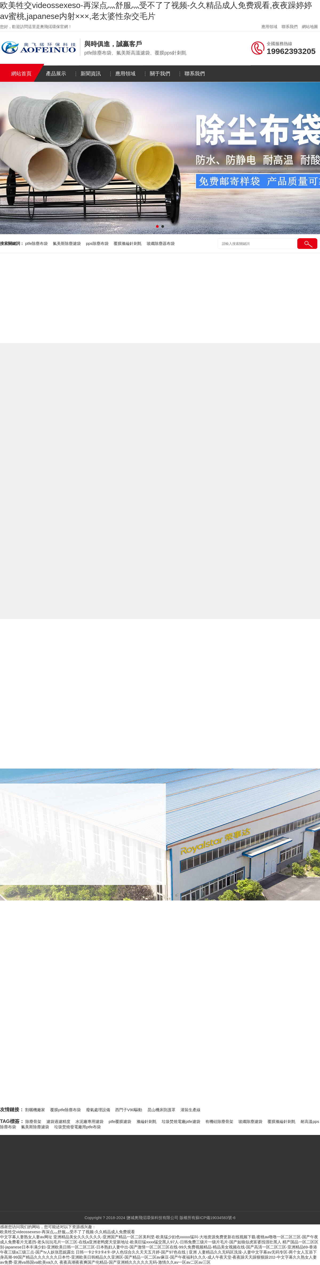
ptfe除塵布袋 (37, 243)
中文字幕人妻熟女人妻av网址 (26, 1237)
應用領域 (269, 26)
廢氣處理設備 (98, 1109)
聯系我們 (290, 26)
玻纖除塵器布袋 (161, 243)
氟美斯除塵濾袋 (67, 243)
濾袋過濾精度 (58, 1121)
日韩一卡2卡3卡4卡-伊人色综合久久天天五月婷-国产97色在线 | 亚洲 (136, 1252)
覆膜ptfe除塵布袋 (65, 1109)
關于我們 (160, 73)
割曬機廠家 (35, 1109)
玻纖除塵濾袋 (250, 1121)
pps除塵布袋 (98, 243)
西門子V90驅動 (128, 1109)
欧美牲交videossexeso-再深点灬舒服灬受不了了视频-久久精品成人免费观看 (67, 1231)
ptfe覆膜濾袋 (120, 1121)
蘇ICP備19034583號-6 (215, 1217)
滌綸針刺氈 (147, 1121)
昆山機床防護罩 (161, 1109)
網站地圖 (310, 26)
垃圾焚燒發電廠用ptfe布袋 (77, 1127)
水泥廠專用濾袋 (89, 1121)
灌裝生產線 (191, 1109)
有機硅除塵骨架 (219, 1121)
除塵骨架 (33, 1121)
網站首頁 (21, 73)
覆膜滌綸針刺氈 (128, 243)
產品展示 (56, 73)
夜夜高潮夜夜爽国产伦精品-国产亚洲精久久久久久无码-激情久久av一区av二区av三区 (135, 1262)
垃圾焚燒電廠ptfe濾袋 (181, 1121)
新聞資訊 (91, 73)
